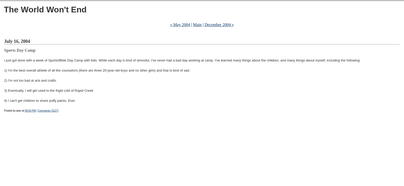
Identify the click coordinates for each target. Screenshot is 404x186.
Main (197, 24)
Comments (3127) (48, 110)
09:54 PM (30, 110)
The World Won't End (45, 9)
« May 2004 (180, 24)
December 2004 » (219, 24)
